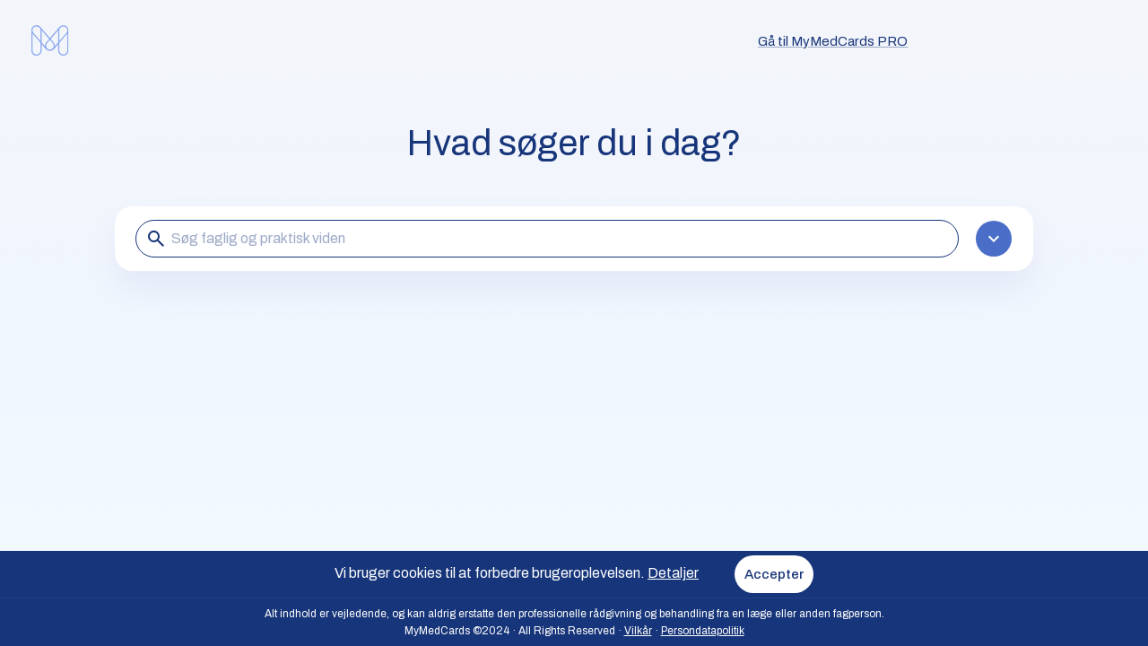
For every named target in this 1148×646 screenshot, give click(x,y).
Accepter (774, 574)
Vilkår (638, 630)
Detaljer (673, 573)
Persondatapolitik (702, 630)
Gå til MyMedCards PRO (833, 41)
